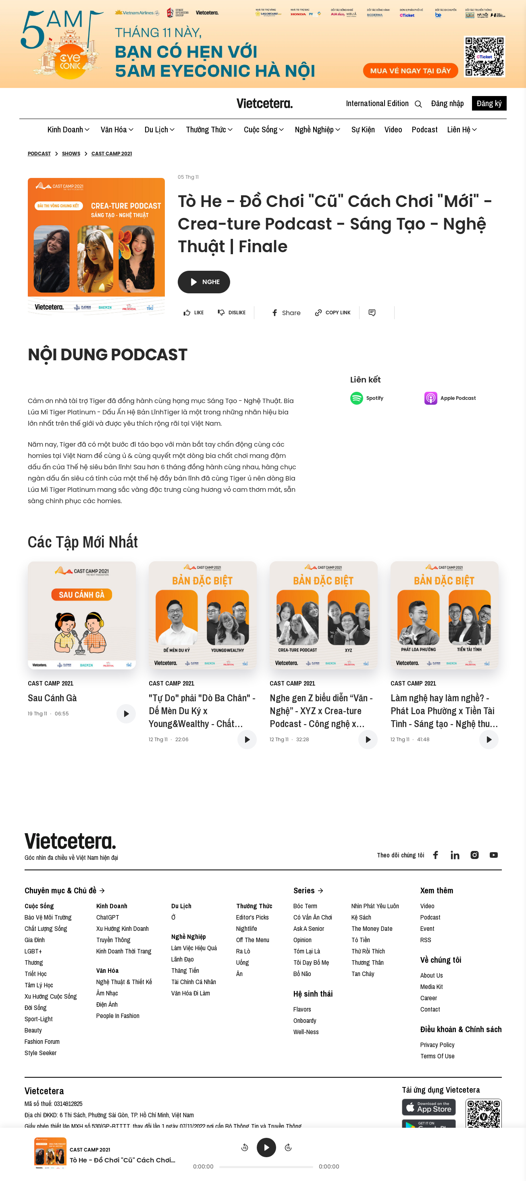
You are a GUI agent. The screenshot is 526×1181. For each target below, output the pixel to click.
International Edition (377, 103)
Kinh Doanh (69, 129)
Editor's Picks (252, 917)
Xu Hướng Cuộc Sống (51, 996)
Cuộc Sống (264, 129)
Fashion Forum (42, 1041)
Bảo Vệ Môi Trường (48, 917)
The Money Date (372, 928)
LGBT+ (33, 951)
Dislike (231, 313)
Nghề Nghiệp (318, 129)
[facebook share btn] (286, 312)
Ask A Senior (308, 928)
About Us (431, 975)
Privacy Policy (437, 1044)
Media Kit (431, 986)
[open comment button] (375, 312)
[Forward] (288, 1147)
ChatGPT (107, 917)
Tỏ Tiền (360, 939)
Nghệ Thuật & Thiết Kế (124, 981)
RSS (425, 939)
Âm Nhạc (107, 993)
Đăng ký (489, 103)
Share (286, 313)
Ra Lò (243, 951)
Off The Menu (252, 939)
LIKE (193, 313)
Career (428, 997)
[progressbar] (266, 1167)
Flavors (302, 1009)
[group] (266, 1155)
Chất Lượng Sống (46, 928)
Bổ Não (302, 973)
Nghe (204, 282)
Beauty (33, 1030)
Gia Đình (35, 939)
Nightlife (246, 928)
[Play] (266, 1147)
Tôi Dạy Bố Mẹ (311, 962)
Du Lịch (160, 129)
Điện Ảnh (107, 1004)
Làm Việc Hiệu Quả (194, 947)
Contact (430, 1009)
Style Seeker (40, 1052)
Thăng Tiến (185, 970)
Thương (34, 962)
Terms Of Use (437, 1055)
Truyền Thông (113, 939)
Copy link (332, 313)
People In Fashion (117, 1015)
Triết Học (36, 973)
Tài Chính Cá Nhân (193, 981)
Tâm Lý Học (39, 984)
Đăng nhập (447, 103)
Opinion (302, 939)
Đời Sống (36, 1007)
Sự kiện (363, 129)
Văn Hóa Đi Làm (190, 993)
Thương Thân (367, 962)
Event (427, 928)
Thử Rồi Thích (368, 951)
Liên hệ (462, 129)
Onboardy (304, 1020)
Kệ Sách (361, 917)
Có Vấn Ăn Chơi (312, 917)
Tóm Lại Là (306, 951)
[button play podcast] (126, 713)
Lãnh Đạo (182, 959)
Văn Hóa (118, 129)
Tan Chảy (362, 973)
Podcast (425, 129)
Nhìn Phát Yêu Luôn (375, 905)
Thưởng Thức (210, 129)
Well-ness (306, 1031)
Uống (242, 962)
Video (393, 129)
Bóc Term (305, 905)
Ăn (239, 973)
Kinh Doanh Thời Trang (124, 951)
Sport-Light (39, 1018)
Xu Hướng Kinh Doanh (122, 928)
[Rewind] (244, 1147)
